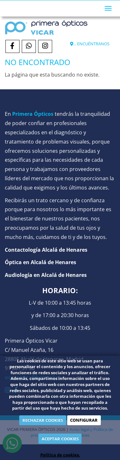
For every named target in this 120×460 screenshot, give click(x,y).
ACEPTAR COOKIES (60, 438)
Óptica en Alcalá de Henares (40, 262)
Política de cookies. (60, 455)
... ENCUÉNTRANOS (89, 44)
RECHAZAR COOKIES (42, 420)
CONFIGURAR (84, 420)
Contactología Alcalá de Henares (46, 249)
